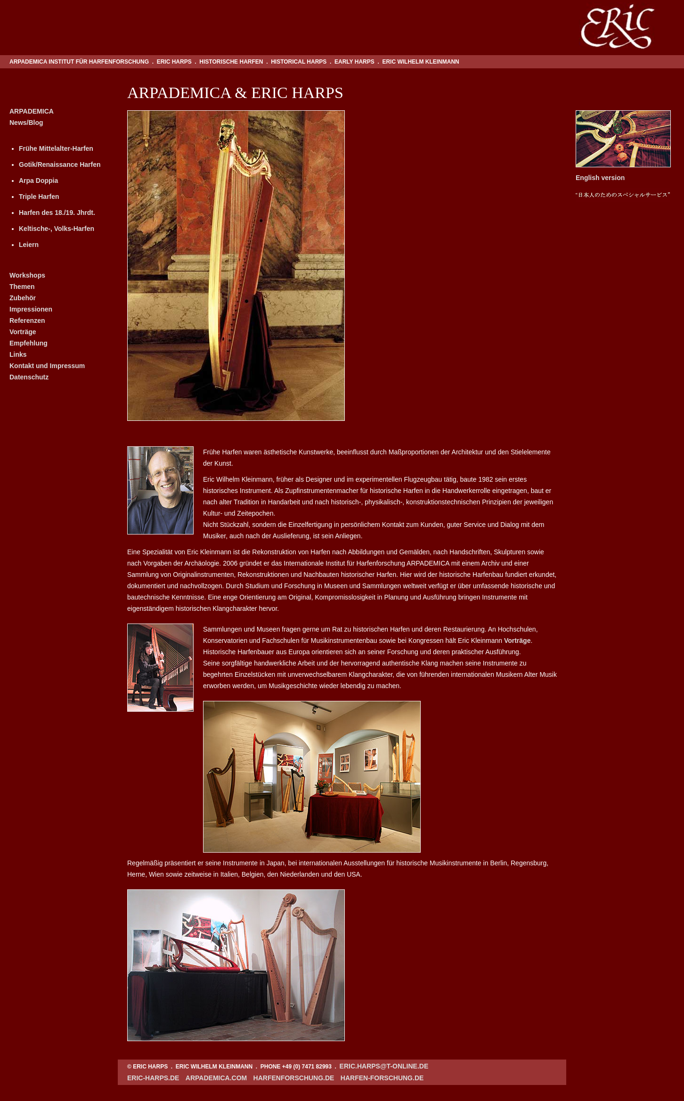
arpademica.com (216, 1078)
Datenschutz (29, 377)
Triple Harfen (39, 196)
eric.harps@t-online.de (384, 1066)
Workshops (27, 275)
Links (18, 354)
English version (600, 177)
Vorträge (22, 332)
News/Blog (26, 122)
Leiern (29, 244)
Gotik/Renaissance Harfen (60, 164)
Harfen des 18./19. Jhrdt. (57, 212)
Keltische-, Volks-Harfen (56, 228)
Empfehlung (28, 343)
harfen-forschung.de (382, 1078)
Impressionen (30, 309)
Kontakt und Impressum (47, 366)
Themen (22, 286)
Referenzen (27, 320)
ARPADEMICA (31, 111)
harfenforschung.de (293, 1078)
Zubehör (22, 298)
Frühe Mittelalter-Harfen (56, 148)
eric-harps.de (153, 1078)
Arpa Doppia (38, 180)
